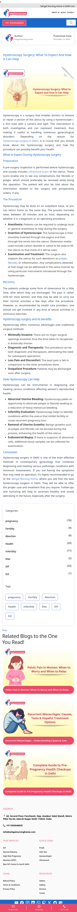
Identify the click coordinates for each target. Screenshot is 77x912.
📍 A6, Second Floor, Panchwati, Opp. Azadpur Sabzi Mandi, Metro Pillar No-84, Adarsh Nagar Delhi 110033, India (37, 817)
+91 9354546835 (14, 23)
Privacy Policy (9, 889)
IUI (7, 574)
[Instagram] (27, 902)
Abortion (10, 536)
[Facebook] (21, 902)
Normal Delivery (10, 852)
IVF (7, 566)
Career (42, 893)
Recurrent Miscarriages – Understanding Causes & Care (36, 740)
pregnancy (11, 521)
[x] (49, 902)
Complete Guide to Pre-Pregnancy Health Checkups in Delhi (38, 791)
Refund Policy (9, 881)
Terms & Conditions (11, 885)
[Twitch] (44, 902)
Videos (42, 881)
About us (56, 12)
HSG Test (43, 852)
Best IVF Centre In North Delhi (16, 864)
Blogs (63, 12)
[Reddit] (55, 902)
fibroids (12, 262)
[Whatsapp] (38, 902)
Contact (70, 12)
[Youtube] (16, 902)
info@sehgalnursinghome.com (19, 831)
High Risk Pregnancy (12, 856)
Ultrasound (44, 860)
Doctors (42, 889)
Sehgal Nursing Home (25, 479)
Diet (7, 559)
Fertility (9, 528)
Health (9, 543)
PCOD (41, 848)
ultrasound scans (38, 171)
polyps (63, 258)
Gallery (42, 885)
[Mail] (60, 902)
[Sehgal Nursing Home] (71, 23)
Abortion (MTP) (9, 860)
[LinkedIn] (33, 902)
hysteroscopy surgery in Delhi (20, 141)
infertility (10, 551)
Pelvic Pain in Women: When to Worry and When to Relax (36, 689)
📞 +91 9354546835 (13, 825)
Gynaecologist (45, 856)
